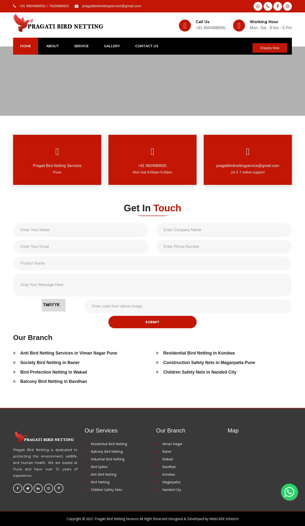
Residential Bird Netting (109, 444)
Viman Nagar (172, 444)
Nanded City (171, 489)
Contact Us (146, 46)
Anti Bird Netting (103, 474)
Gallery (112, 46)
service (81, 46)
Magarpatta (171, 482)
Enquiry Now (269, 48)
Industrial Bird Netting (107, 459)
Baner (167, 451)
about (52, 46)
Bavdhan (169, 466)
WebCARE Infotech (224, 518)
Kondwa (168, 474)
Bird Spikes (99, 466)
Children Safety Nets (106, 489)
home (25, 46)
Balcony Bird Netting (107, 451)
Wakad (167, 459)
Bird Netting (100, 482)
